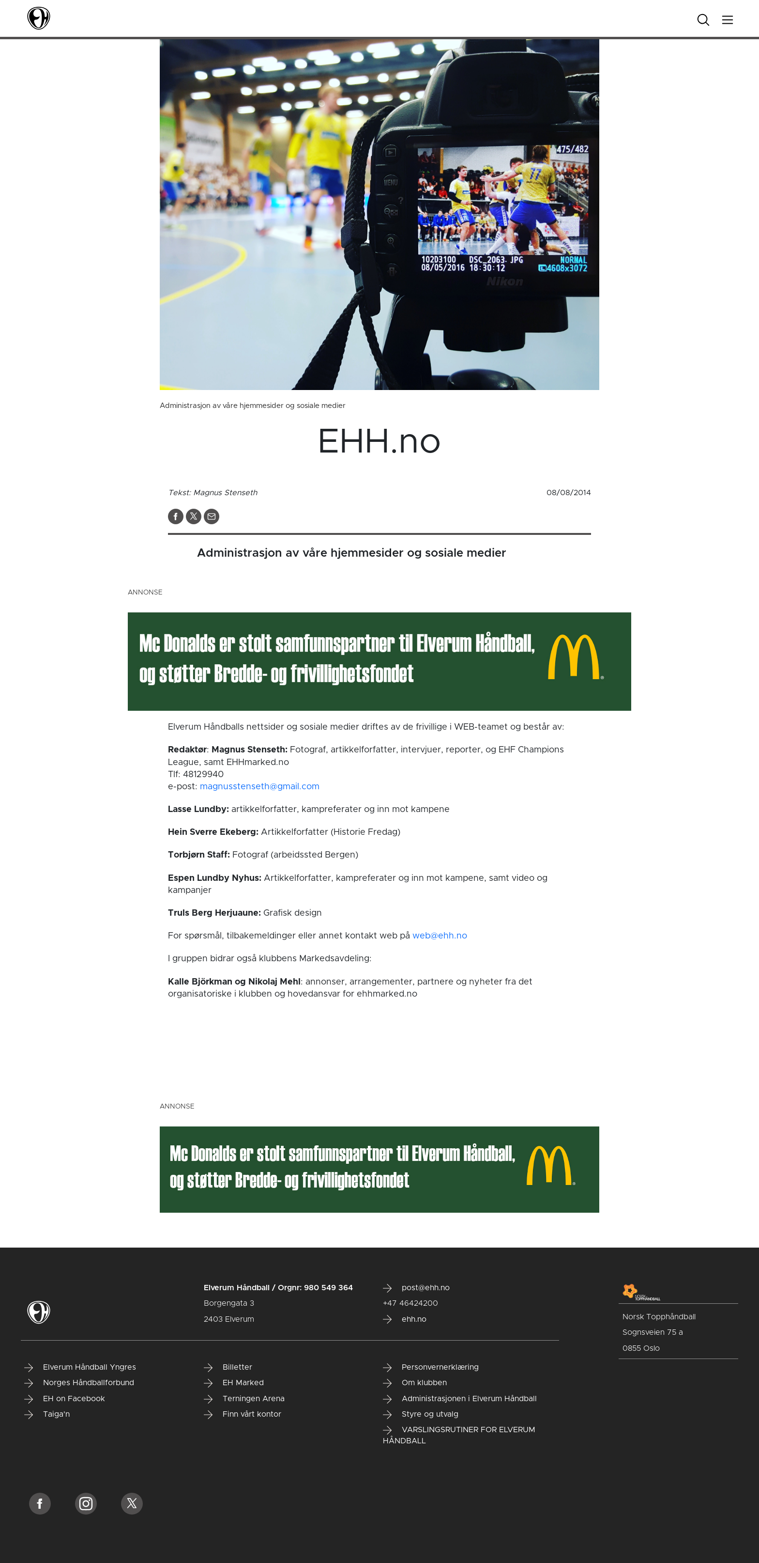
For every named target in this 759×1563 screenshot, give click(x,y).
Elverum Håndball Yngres (80, 1367)
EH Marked (234, 1383)
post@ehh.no (416, 1288)
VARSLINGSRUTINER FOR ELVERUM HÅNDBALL (459, 1435)
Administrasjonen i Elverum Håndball (460, 1399)
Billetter (228, 1367)
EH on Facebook (64, 1399)
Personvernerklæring (431, 1367)
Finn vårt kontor (242, 1414)
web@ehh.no (439, 936)
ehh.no (404, 1319)
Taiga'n (47, 1414)
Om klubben (415, 1383)
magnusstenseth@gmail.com (259, 786)
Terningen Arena (244, 1399)
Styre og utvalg (420, 1414)
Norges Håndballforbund (79, 1383)
